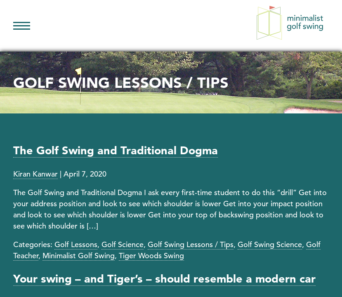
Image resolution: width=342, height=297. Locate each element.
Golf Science (122, 244)
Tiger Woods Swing (151, 255)
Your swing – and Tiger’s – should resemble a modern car (164, 278)
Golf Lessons (75, 244)
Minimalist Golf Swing (78, 255)
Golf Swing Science (270, 244)
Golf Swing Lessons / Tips (191, 244)
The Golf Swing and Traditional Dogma (115, 150)
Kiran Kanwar (35, 174)
